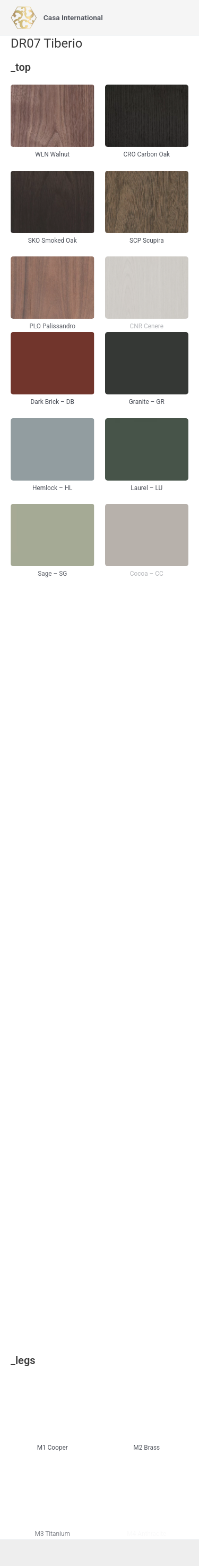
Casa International (73, 17)
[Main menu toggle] (178, 17)
